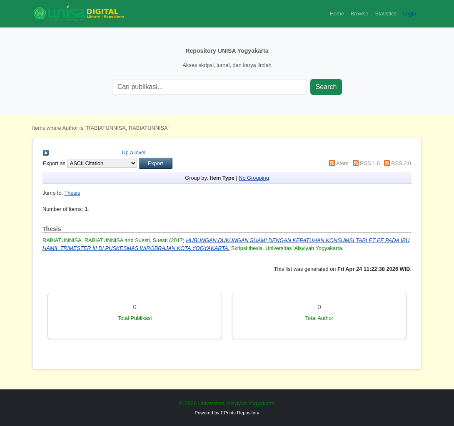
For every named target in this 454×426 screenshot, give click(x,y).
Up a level (133, 152)
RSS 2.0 (401, 163)
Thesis (72, 193)
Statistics (385, 13)
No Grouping (254, 178)
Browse (360, 13)
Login (409, 13)
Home (337, 13)
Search (326, 86)
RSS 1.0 (370, 163)
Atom (342, 163)
